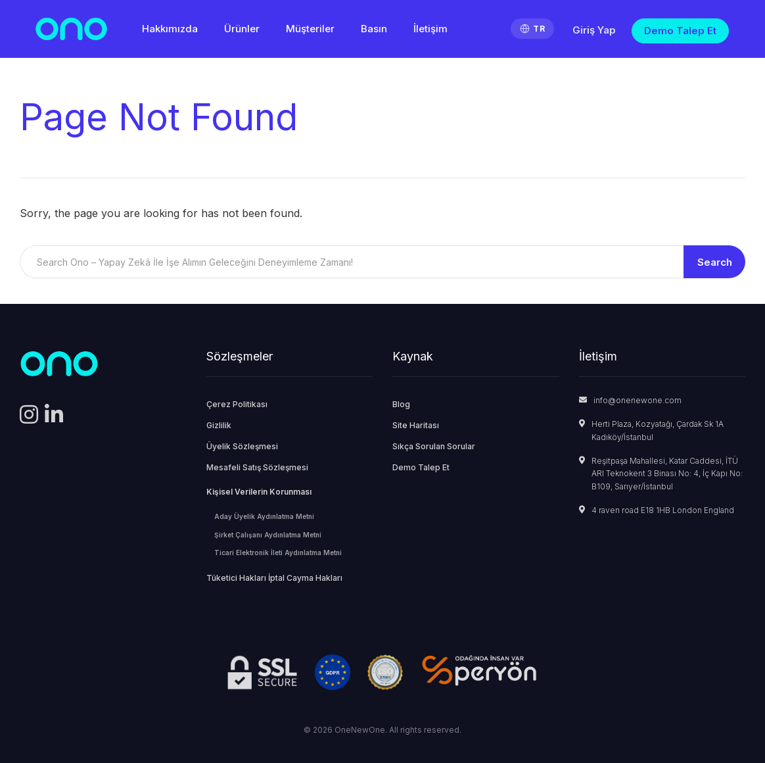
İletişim (430, 28)
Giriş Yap (594, 30)
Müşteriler (310, 28)
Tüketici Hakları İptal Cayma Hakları (274, 578)
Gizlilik (218, 425)
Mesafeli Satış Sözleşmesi (257, 467)
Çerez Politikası (236, 404)
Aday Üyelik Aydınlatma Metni (264, 516)
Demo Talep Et (680, 30)
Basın (374, 28)
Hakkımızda (170, 28)
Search (714, 262)
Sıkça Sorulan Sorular (433, 446)
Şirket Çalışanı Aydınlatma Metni (267, 535)
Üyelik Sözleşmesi (242, 446)
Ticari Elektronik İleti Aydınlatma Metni (278, 552)
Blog (401, 404)
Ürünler (242, 28)
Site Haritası (415, 425)
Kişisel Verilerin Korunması (259, 492)
